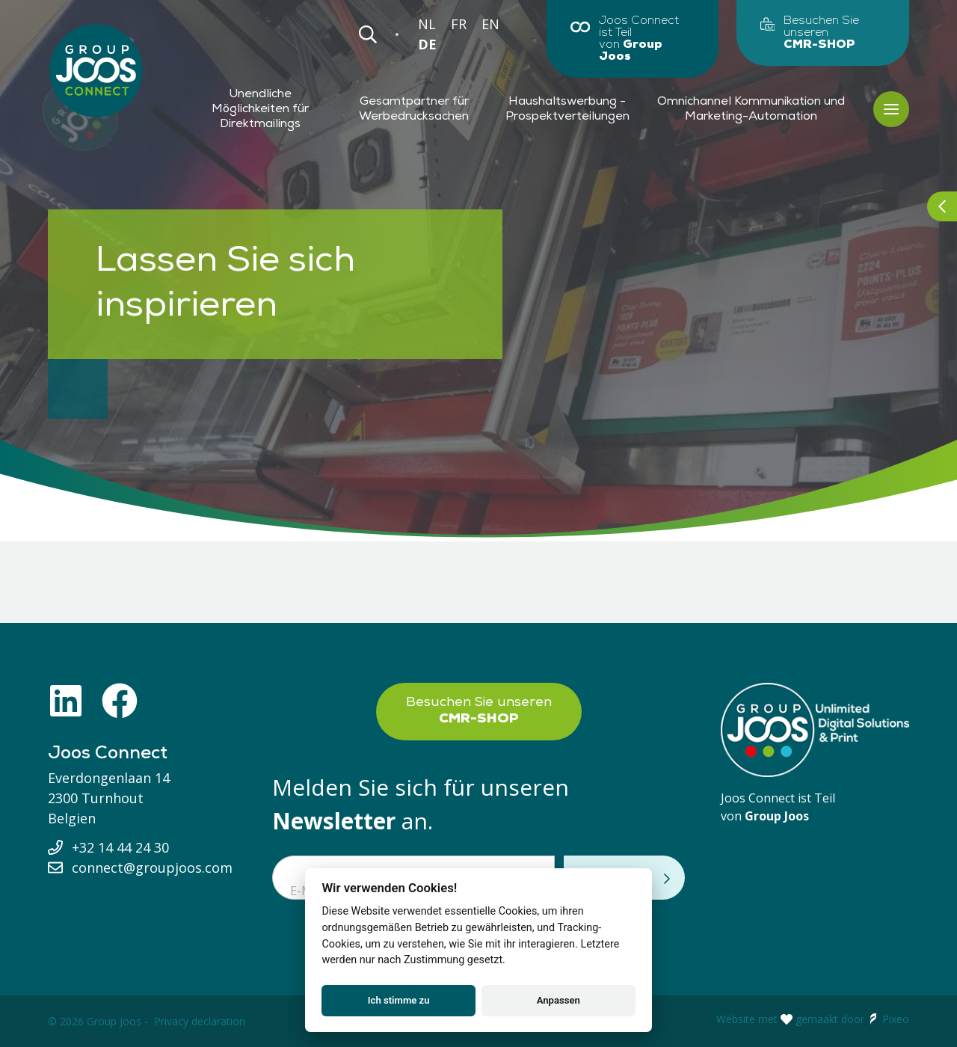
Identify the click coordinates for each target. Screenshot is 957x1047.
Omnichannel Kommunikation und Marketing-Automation (751, 109)
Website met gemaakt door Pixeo (812, 1019)
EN (490, 24)
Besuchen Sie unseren (479, 711)
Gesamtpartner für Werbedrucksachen (414, 109)
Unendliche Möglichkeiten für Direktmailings (260, 109)
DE (427, 44)
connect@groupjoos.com (152, 867)
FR (459, 24)
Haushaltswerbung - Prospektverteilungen (567, 109)
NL (427, 24)
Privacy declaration (199, 1021)
